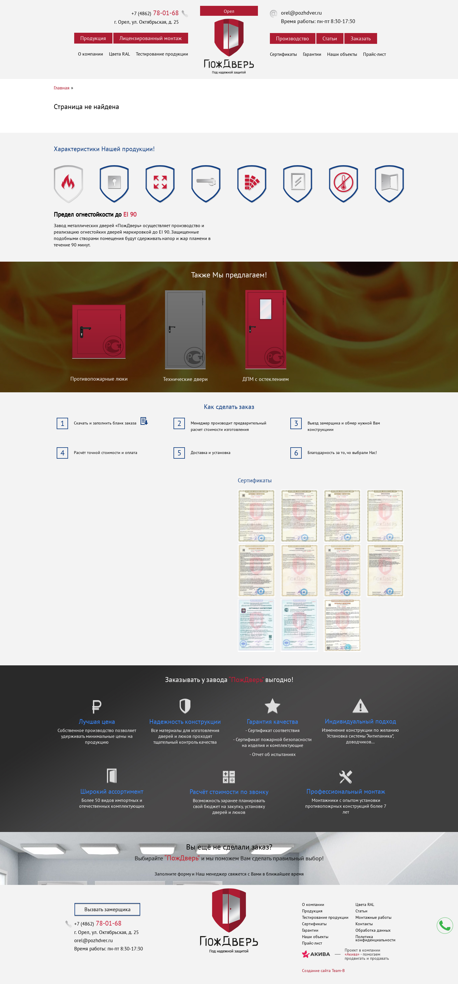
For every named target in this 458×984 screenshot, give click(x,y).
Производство (292, 38)
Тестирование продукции (162, 54)
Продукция (93, 38)
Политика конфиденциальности (375, 938)
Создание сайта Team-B (323, 970)
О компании (90, 54)
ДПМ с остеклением (265, 379)
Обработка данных (373, 930)
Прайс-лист (374, 54)
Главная (62, 88)
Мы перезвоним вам (445, 925)
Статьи (329, 38)
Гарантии (312, 54)
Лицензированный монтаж (150, 38)
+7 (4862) (155, 13)
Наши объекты (342, 54)
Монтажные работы (373, 917)
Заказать (361, 38)
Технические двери (185, 379)
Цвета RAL (119, 54)
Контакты (364, 923)
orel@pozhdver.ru (301, 12)
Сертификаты (283, 54)
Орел (229, 11)
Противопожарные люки (99, 378)
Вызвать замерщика (107, 909)
